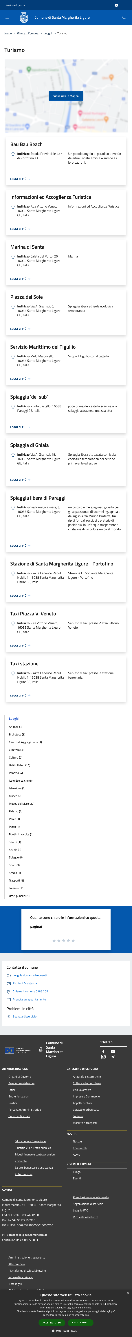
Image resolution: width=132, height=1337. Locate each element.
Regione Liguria (15, 5)
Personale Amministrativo (24, 1109)
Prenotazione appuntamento (91, 1197)
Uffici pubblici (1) (19, 896)
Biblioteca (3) (17, 734)
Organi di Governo (19, 1076)
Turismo (78, 1116)
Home (8, 33)
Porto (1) (14, 826)
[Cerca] (124, 17)
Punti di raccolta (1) (21, 834)
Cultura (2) (15, 757)
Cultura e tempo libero (87, 1083)
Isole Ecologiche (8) (20, 780)
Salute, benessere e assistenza (34, 1167)
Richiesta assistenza (85, 1217)
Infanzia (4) (16, 773)
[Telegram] (113, 1057)
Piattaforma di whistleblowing (27, 1270)
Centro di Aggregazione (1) (25, 742)
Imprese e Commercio (86, 1096)
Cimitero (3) (16, 750)
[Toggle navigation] (7, 17)
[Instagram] (103, 1057)
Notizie (77, 1141)
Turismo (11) (16, 888)
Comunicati (80, 1148)
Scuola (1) (15, 849)
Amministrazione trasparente (26, 1257)
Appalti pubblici (82, 1103)
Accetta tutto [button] (52, 1322)
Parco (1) (14, 819)
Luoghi (48, 33)
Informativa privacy (20, 1277)
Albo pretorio (16, 1264)
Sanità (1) (15, 842)
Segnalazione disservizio (88, 1204)
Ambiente (21, 1161)
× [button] (127, 1293)
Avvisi (76, 1154)
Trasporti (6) (16, 880)
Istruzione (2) (17, 788)
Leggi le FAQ (80, 1210)
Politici (12, 1103)
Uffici (11, 1090)
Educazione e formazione (30, 1141)
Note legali (15, 1284)
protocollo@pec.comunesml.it (27, 1235)
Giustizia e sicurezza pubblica (33, 1148)
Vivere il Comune (28, 33)
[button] (66, 1331)
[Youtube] (113, 1052)
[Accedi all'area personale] (116, 5)
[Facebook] (103, 1052)
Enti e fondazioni (18, 1096)
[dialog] (66, 1313)
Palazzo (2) (15, 811)
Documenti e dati (19, 1116)
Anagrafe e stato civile (87, 1076)
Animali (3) (15, 726)
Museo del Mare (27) (21, 803)
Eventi (77, 1178)
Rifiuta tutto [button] (80, 1322)
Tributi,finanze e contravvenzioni (35, 1154)
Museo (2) (15, 796)
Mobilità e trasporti (85, 1123)
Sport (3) (14, 865)
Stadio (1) (15, 873)
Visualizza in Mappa (66, 96)
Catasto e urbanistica (86, 1109)
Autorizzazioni (23, 1174)
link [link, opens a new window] (87, 1315)
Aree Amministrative (21, 1083)
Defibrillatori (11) (19, 765)
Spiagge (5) (16, 857)
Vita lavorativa (82, 1090)
